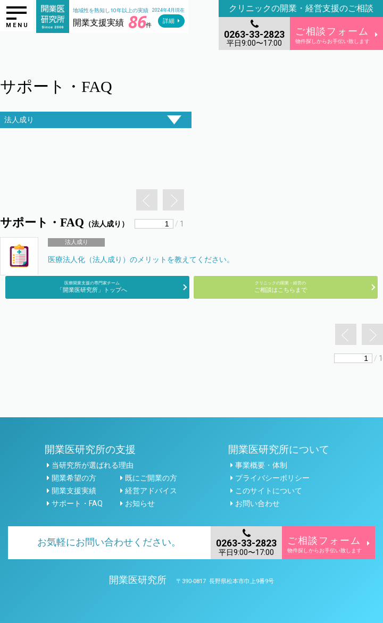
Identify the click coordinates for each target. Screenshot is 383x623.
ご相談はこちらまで (280, 286)
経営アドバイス (151, 490)
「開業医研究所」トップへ (92, 286)
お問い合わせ (257, 503)
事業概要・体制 (261, 465)
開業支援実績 (74, 490)
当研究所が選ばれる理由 (93, 465)
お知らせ (140, 503)
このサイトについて (268, 490)
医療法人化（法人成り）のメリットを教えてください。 (141, 259)
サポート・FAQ (77, 503)
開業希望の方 (74, 478)
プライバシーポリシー (272, 478)
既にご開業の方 (151, 478)
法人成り (76, 242)
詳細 (168, 21)
